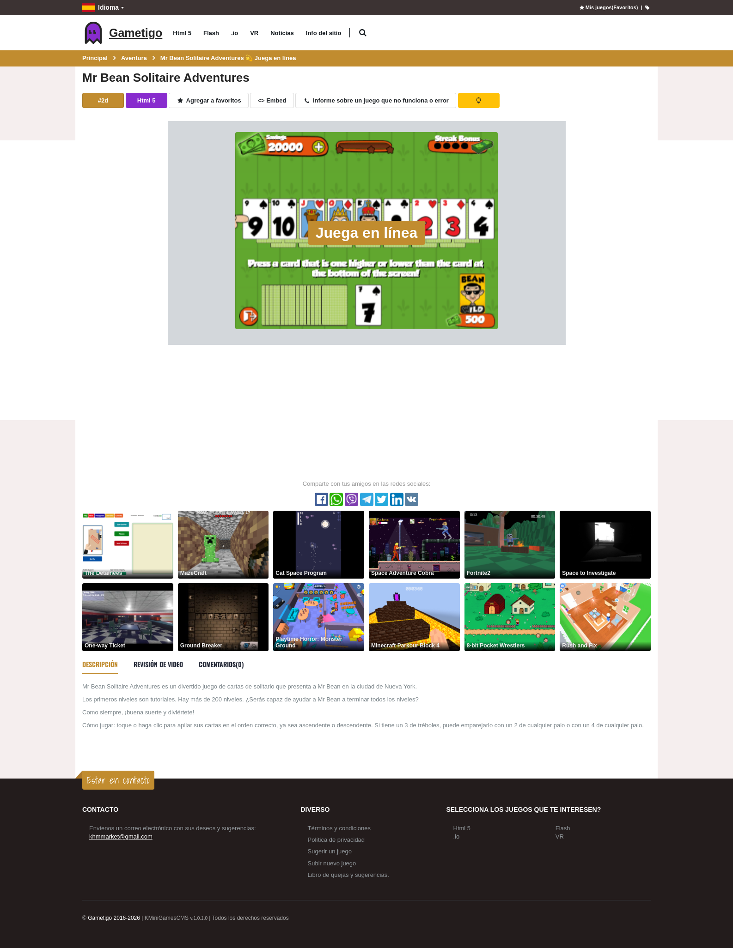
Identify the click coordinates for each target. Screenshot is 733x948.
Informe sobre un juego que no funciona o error (376, 100)
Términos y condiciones (339, 828)
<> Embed (271, 100)
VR (254, 33)
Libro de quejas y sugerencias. (348, 874)
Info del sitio (324, 33)
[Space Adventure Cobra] (414, 544)
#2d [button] (103, 100)
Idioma (100, 7)
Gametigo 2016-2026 (114, 918)
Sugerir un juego (330, 851)
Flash (211, 33)
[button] (362, 33)
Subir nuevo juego (332, 863)
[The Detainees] (127, 544)
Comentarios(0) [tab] (221, 664)
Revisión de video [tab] (158, 664)
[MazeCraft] (223, 544)
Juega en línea (367, 232)
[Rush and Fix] (605, 616)
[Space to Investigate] (605, 544)
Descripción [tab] (100, 664)
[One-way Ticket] (127, 616)
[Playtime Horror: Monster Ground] (318, 616)
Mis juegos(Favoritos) (608, 7)
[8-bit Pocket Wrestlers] (510, 616)
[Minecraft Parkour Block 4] (414, 616)
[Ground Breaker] (223, 616)
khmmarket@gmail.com (121, 836)
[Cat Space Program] (318, 544)
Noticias (282, 33)
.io (234, 33)
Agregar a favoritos (208, 100)
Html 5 (182, 33)
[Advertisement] (366, 412)
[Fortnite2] (510, 544)
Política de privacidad (336, 839)
